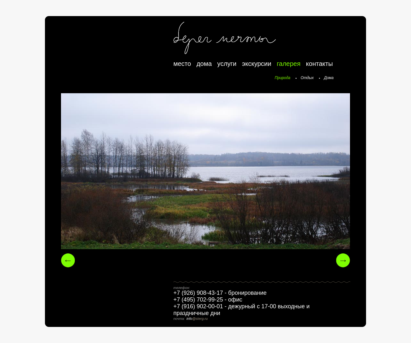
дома (204, 63)
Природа (283, 78)
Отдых (307, 78)
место (182, 63)
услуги (227, 63)
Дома (329, 78)
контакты (319, 63)
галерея (289, 63)
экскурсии (256, 63)
